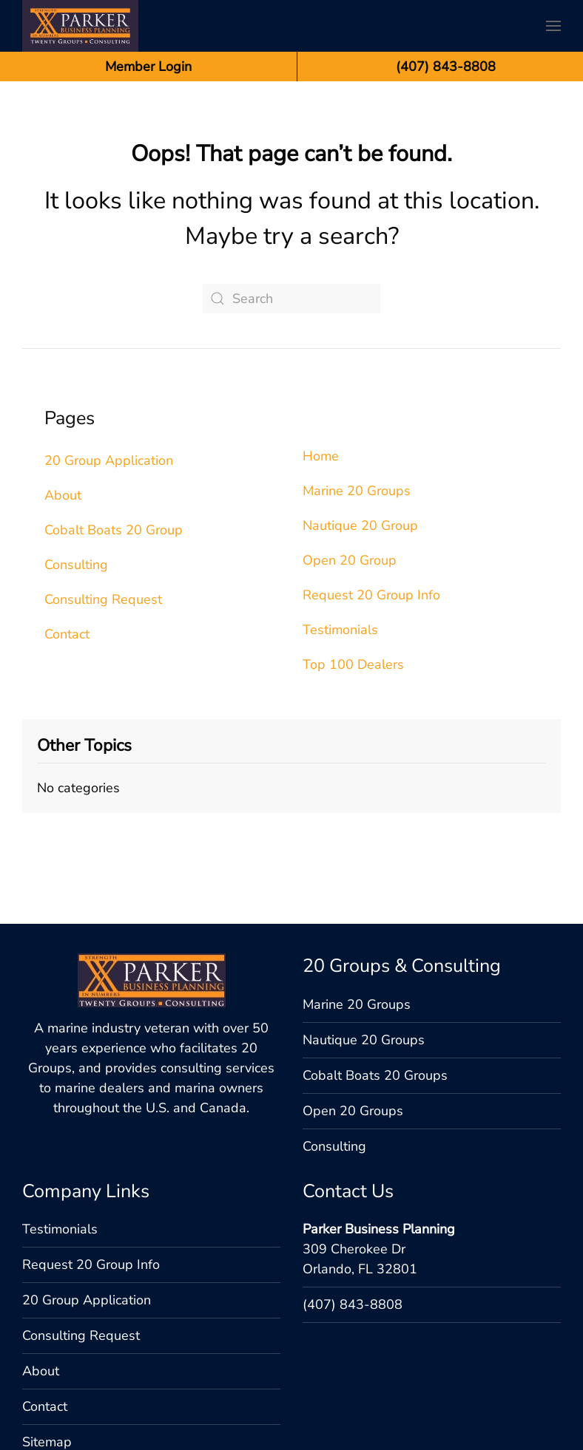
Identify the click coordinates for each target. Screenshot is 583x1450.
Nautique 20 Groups (364, 958)
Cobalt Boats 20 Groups (375, 994)
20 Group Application (108, 460)
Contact (67, 634)
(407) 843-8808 (352, 1223)
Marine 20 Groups (357, 491)
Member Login (148, 66)
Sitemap (47, 1360)
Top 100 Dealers (353, 664)
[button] (553, 26)
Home (321, 456)
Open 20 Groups (353, 1029)
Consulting (76, 564)
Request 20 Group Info (371, 595)
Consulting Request (103, 599)
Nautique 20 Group (360, 525)
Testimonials (340, 630)
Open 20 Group (350, 560)
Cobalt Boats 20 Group (113, 530)
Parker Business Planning (379, 1148)
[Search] (291, 298)
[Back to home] (80, 26)
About (62, 495)
